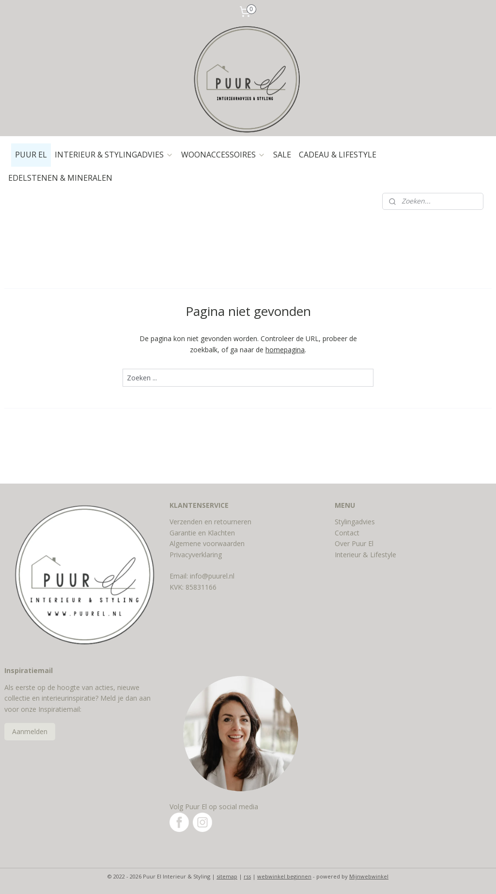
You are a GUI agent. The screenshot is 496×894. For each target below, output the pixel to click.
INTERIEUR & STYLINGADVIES (114, 154)
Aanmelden (29, 731)
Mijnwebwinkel (368, 876)
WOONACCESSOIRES (223, 154)
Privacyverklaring (196, 554)
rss (247, 876)
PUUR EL (31, 154)
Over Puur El (354, 543)
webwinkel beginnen (284, 876)
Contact (347, 532)
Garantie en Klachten (202, 532)
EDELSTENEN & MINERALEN (60, 178)
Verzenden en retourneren (210, 521)
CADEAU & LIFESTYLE (337, 154)
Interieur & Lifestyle (365, 554)
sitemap (227, 876)
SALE (282, 154)
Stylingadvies (355, 521)
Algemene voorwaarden (207, 543)
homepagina (285, 349)
